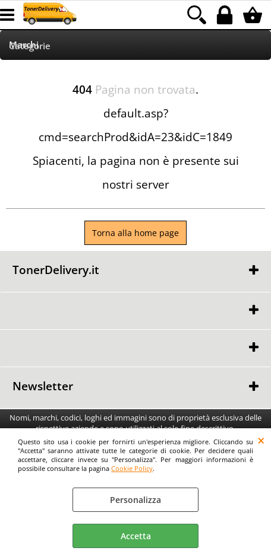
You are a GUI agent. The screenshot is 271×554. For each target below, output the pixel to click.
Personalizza (135, 499)
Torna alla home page (135, 232)
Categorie (30, 46)
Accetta (136, 536)
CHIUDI (261, 440)
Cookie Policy (132, 468)
